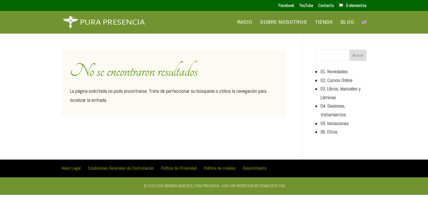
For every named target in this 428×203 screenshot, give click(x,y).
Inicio (244, 22)
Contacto (326, 5)
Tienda (324, 22)
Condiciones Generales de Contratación (121, 168)
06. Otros (328, 132)
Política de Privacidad (178, 168)
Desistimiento (255, 168)
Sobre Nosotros (283, 22)
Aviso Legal (71, 168)
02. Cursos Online (336, 80)
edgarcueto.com (272, 186)
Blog (347, 22)
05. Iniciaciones (334, 123)
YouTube (306, 5)
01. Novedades (334, 72)
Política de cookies (219, 168)
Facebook (286, 5)
